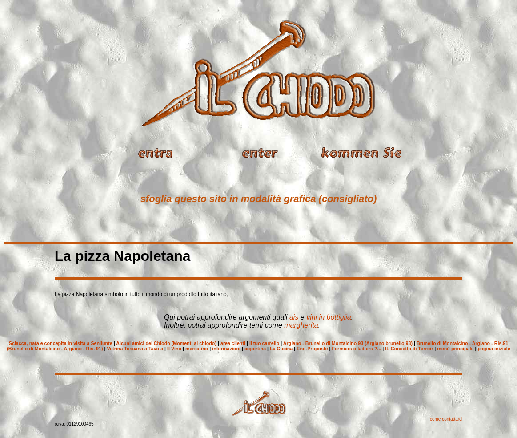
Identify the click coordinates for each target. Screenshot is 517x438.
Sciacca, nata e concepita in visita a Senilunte (60, 343)
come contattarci (446, 419)
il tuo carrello (264, 343)
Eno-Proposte (312, 348)
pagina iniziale (493, 348)
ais (293, 317)
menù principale (455, 348)
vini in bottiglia (328, 317)
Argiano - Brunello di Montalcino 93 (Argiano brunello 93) (348, 343)
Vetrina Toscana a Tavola (135, 348)
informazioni (226, 348)
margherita (301, 325)
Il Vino (174, 348)
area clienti (232, 343)
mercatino (196, 348)
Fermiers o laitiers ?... (356, 348)
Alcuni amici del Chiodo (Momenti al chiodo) (166, 343)
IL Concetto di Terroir (409, 348)
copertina (255, 348)
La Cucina (281, 348)
